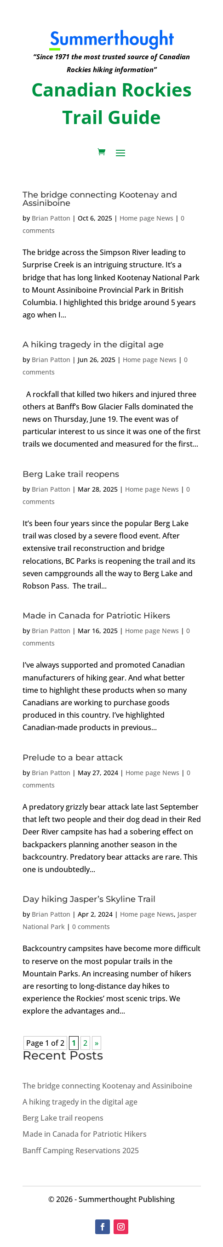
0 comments (91, 926)
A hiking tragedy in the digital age (93, 345)
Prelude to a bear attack (73, 758)
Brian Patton (51, 218)
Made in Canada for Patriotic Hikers (96, 616)
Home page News (146, 218)
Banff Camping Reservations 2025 (81, 1150)
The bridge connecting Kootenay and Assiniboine (100, 199)
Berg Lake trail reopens (71, 474)
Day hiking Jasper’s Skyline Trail (89, 899)
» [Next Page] (96, 1043)
